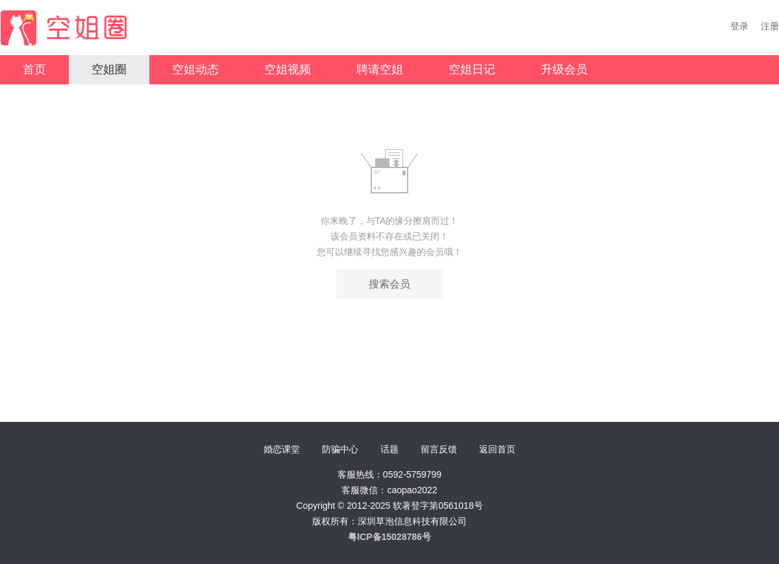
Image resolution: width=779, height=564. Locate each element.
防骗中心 (340, 449)
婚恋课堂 (282, 449)
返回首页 (497, 449)
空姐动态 (195, 69)
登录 (739, 26)
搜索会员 (389, 283)
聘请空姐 (379, 69)
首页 (34, 69)
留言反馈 (439, 449)
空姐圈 (109, 69)
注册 (770, 26)
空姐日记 (472, 69)
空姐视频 (287, 69)
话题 (389, 449)
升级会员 (564, 69)
